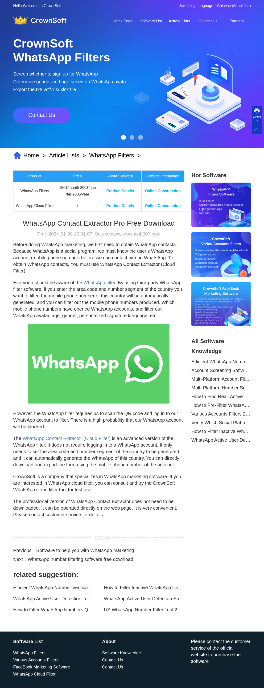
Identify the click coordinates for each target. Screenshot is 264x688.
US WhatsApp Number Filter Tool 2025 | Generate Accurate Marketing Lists (144, 609)
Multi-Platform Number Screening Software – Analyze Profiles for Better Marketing (221, 387)
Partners (236, 21)
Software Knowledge (121, 653)
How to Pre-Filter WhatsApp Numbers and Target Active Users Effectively (221, 405)
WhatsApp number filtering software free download (80, 559)
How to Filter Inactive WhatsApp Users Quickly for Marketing (144, 587)
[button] (123, 137)
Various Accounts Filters (35, 660)
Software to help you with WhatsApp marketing (85, 550)
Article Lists (179, 21)
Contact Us (208, 21)
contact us (257, 119)
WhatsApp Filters (111, 155)
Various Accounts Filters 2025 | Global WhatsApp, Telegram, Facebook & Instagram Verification (221, 413)
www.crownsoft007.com (136, 233)
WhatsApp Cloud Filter (34, 674)
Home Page (122, 21)
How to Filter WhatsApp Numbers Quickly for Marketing (53, 609)
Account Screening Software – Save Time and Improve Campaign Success (221, 370)
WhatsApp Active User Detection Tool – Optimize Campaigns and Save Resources (53, 598)
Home (31, 155)
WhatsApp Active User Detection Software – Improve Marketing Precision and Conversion (144, 598)
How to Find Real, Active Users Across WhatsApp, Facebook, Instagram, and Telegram (221, 396)
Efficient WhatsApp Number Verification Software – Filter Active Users (53, 587)
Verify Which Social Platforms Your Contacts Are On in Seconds (221, 422)
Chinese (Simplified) (234, 6)
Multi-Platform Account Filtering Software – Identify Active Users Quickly (221, 379)
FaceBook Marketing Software (41, 667)
